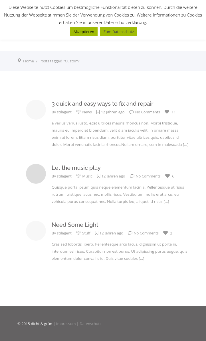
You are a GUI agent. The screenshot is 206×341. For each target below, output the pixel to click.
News (87, 112)
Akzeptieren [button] (84, 31)
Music (87, 176)
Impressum (66, 323)
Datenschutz (90, 323)
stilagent (64, 112)
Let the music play (76, 167)
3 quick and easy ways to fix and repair (103, 103)
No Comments (144, 112)
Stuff (86, 233)
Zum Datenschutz (119, 31)
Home (28, 61)
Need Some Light (75, 224)
